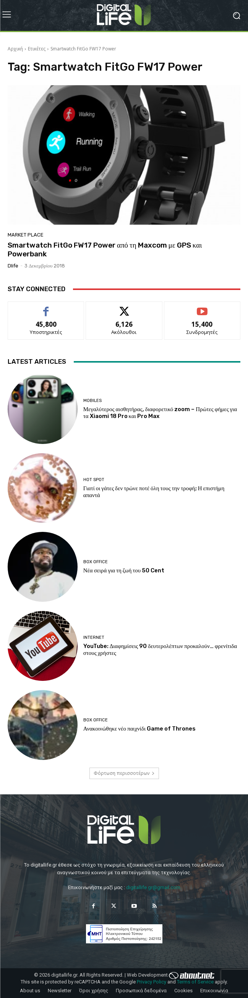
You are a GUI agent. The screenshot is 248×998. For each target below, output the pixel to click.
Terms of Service (195, 982)
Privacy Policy (151, 982)
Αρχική (15, 48)
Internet (93, 637)
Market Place (26, 234)
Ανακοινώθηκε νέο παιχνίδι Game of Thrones (139, 728)
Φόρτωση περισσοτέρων (124, 773)
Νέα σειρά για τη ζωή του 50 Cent (124, 570)
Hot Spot (93, 480)
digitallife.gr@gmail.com (153, 887)
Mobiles (92, 401)
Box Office (95, 562)
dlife (13, 266)
